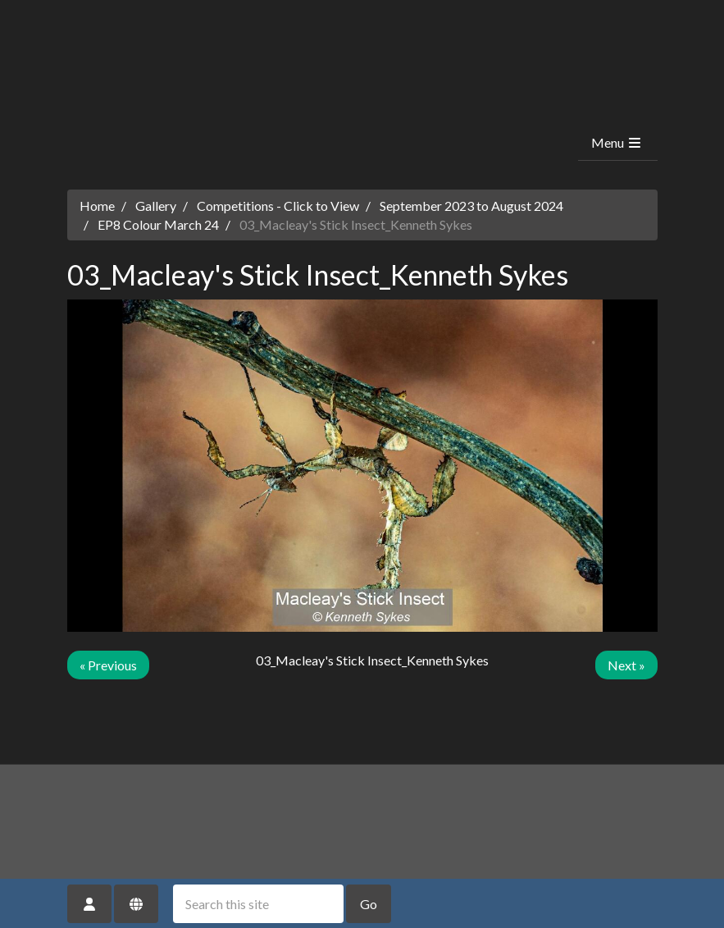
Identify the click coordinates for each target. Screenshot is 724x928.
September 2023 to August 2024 (471, 205)
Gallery (155, 205)
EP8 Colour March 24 (158, 224)
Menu (617, 142)
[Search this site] (258, 904)
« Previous (108, 665)
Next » (626, 665)
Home (97, 205)
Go (368, 904)
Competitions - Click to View (278, 205)
